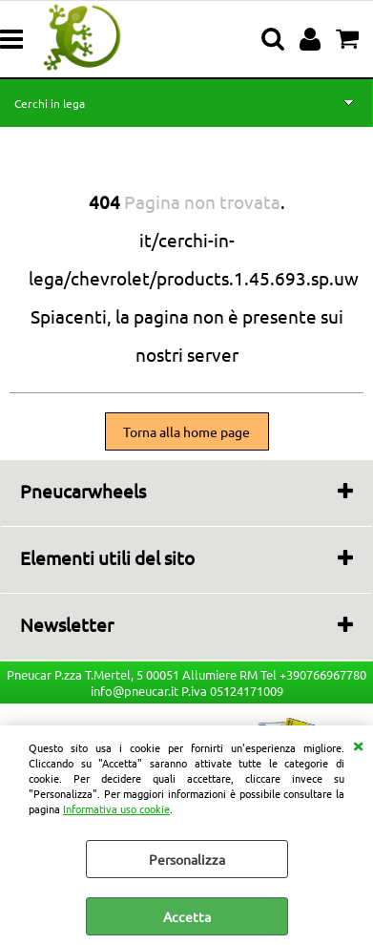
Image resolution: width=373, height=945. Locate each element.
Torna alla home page (186, 431)
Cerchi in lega (49, 103)
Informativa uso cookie (116, 808)
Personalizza (187, 859)
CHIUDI (357, 744)
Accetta (187, 916)
